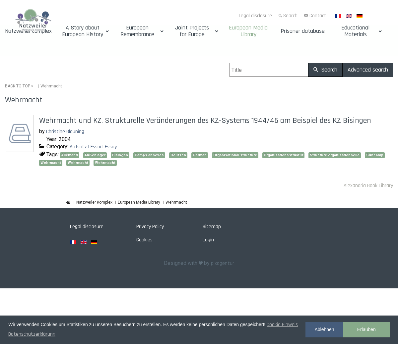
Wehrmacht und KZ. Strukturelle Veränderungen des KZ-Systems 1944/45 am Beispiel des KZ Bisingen (205, 120)
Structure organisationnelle (335, 155)
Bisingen (120, 155)
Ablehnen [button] (324, 329)
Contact (317, 16)
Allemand (69, 155)
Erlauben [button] (366, 329)
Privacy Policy (150, 226)
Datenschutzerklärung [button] (31, 334)
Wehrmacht (50, 163)
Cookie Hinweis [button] (282, 324)
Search (290, 16)
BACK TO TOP (17, 86)
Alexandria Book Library (368, 185)
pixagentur (222, 263)
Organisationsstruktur (283, 155)
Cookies (144, 239)
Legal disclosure (255, 16)
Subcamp (374, 155)
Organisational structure (235, 155)
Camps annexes (149, 155)
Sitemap (212, 226)
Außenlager (95, 155)
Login (208, 239)
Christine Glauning (65, 131)
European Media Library (248, 31)
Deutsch (178, 155)
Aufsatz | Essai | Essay (93, 146)
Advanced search (368, 70)
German (200, 155)
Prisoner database (303, 31)
